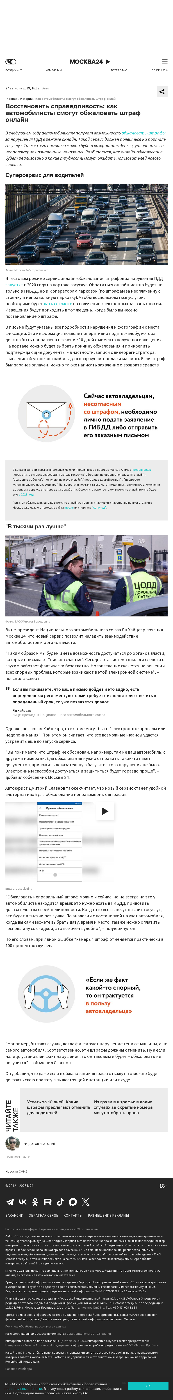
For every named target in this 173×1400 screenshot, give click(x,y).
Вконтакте (22, 1201)
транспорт (12, 1156)
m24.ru (17, 1236)
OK (148, 1386)
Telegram (9, 1201)
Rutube (47, 1201)
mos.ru (69, 507)
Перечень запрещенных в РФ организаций (68, 1229)
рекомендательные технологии (89, 1334)
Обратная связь (43, 1215)
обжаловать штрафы (144, 133)
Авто (45, 88)
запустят (14, 285)
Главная (11, 99)
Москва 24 (86, 61)
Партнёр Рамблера (18, 1369)
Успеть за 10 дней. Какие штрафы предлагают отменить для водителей (59, 1107)
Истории (26, 99)
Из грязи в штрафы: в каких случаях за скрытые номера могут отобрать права (123, 1107)
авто (26, 1156)
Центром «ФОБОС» (73, 1341)
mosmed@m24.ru (92, 1307)
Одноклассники (35, 1201)
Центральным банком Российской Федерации (37, 1345)
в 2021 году (26, 494)
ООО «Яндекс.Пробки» (142, 1345)
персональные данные (23, 1388)
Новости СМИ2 (16, 1171)
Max (72, 1201)
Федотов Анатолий (39, 1144)
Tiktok (60, 1201)
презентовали (142, 470)
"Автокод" (99, 507)
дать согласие (58, 304)
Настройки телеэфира (21, 1229)
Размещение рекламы (108, 1215)
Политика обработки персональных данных (35, 1326)
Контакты (73, 1215)
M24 (30, 1185)
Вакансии (14, 1215)
